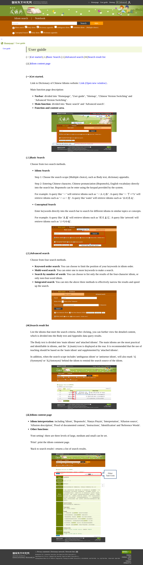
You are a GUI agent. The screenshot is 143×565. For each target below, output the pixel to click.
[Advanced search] (96, 23)
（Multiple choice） (61, 27)
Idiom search (21, 18)
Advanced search (74, 57)
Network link (70, 552)
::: (89, 2)
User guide (104, 2)
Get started (36, 57)
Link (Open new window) (93, 83)
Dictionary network (57, 552)
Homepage (95, 2)
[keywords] (44, 23)
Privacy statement (43, 552)
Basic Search (53, 57)
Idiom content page (40, 63)
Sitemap (112, 2)
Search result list (96, 57)
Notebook (40, 18)
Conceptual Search (20, 33)
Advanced (122, 2)
